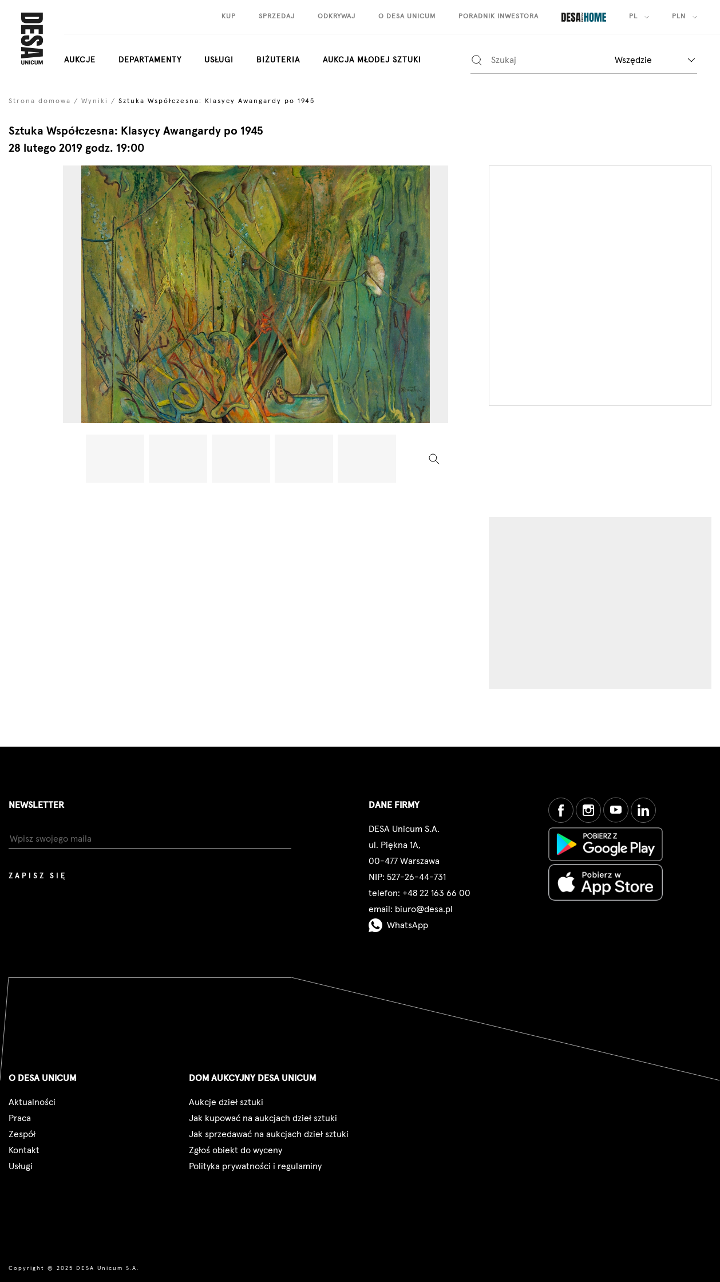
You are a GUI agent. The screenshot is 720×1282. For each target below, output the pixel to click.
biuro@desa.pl (424, 909)
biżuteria (278, 60)
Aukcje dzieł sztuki (226, 1102)
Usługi (219, 60)
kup (228, 16)
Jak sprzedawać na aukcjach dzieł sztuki (269, 1134)
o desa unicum (407, 16)
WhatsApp (398, 925)
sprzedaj (277, 16)
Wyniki (94, 101)
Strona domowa (40, 101)
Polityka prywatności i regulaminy (255, 1166)
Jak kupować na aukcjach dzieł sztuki (263, 1118)
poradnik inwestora (498, 16)
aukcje (80, 60)
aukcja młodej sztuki (372, 60)
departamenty (149, 60)
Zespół (22, 1134)
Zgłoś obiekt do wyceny (235, 1150)
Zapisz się (38, 876)
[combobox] (655, 59)
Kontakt (24, 1150)
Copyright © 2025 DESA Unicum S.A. (74, 1268)
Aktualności (32, 1102)
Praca (20, 1118)
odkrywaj (336, 16)
